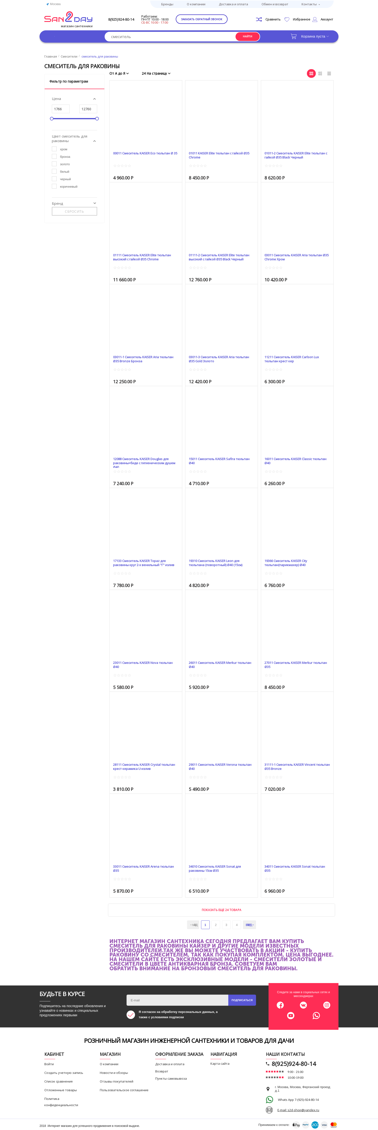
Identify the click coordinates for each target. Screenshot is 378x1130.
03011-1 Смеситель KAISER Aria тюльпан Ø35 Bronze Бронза (140, 358)
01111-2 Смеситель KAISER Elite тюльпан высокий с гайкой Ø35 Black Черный (220, 256)
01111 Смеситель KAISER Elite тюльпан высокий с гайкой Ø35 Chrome (140, 256)
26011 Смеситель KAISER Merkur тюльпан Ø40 (217, 664)
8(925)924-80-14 (130, 18)
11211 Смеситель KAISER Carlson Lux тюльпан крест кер (296, 358)
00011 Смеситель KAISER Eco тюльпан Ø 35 (138, 154)
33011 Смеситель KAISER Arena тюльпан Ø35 (140, 868)
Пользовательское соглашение (124, 1089)
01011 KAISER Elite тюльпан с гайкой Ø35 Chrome (220, 154)
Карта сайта (220, 1062)
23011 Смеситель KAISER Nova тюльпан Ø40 (140, 664)
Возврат (161, 1070)
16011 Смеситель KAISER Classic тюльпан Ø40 (292, 460)
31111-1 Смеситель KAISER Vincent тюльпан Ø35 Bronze (294, 766)
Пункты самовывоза (171, 1077)
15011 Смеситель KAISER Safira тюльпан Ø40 (216, 460)
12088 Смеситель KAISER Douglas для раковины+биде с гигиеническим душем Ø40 (145, 460)
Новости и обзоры (114, 1072)
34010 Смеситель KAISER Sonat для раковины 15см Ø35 (219, 868)
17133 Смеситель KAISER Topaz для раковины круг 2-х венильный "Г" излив (144, 562)
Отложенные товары (60, 1089)
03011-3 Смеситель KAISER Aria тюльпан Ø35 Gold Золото (216, 358)
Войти (49, 1063)
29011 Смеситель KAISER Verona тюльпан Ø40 (217, 766)
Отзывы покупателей (116, 1080)
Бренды (167, 3)
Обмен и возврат (275, 3)
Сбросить (74, 210)
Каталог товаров (68, 35)
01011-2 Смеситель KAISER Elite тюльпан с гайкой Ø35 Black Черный (295, 154)
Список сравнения (58, 1080)
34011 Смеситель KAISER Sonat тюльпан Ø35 (291, 868)
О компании (196, 3)
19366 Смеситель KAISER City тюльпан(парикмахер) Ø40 (290, 562)
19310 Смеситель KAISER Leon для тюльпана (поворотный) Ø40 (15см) (219, 562)
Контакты (309, 3)
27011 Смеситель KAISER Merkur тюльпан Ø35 (292, 664)
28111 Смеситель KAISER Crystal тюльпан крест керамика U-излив (142, 766)
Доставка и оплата (233, 3)
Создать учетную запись (63, 1072)
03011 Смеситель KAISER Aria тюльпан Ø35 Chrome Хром (290, 256)
